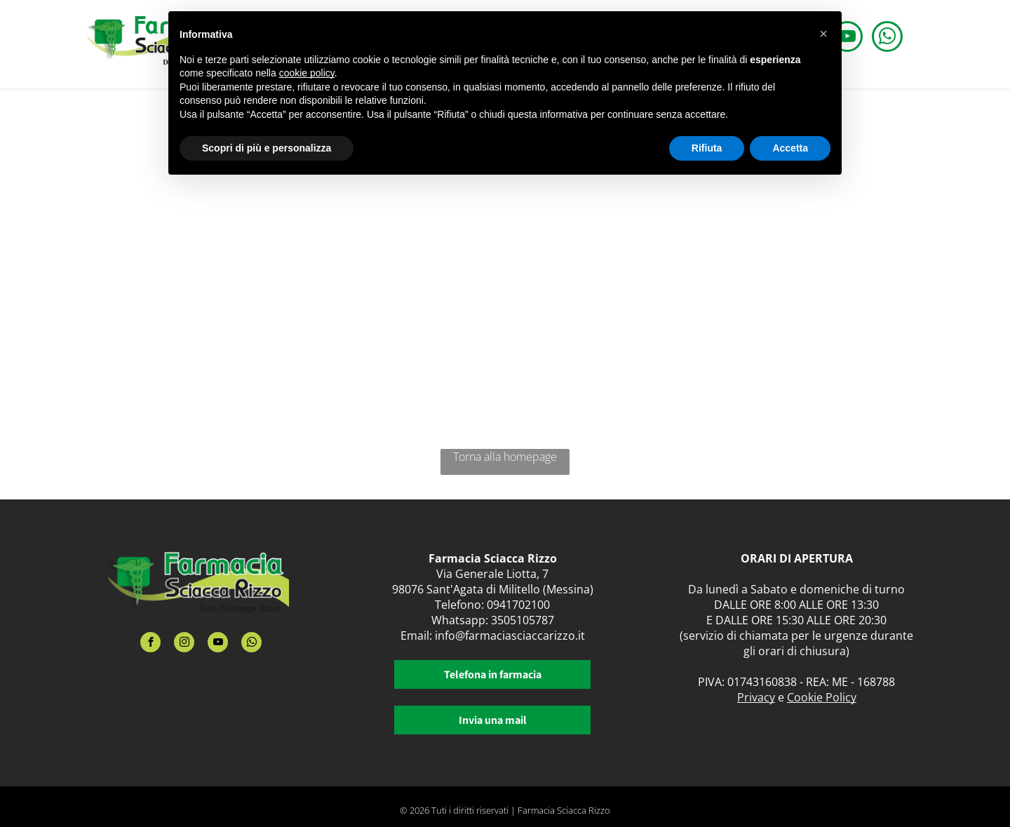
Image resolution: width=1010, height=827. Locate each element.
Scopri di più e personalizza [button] (266, 148)
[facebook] (150, 644)
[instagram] (184, 644)
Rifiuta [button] (707, 148)
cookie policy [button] (307, 73)
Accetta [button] (790, 148)
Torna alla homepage (505, 456)
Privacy (756, 697)
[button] (823, 33)
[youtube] (218, 644)
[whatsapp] (887, 38)
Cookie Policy (821, 697)
